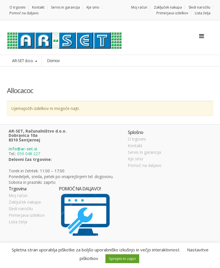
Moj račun (139, 7)
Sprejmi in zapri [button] (122, 258)
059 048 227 (28, 153)
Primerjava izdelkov (172, 13)
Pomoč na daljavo (24, 13)
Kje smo (93, 7)
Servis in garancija (65, 7)
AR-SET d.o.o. (23, 60)
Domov (53, 60)
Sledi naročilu (199, 7)
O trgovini (17, 7)
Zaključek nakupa (168, 7)
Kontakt (38, 7)
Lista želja (203, 13)
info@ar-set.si (23, 148)
